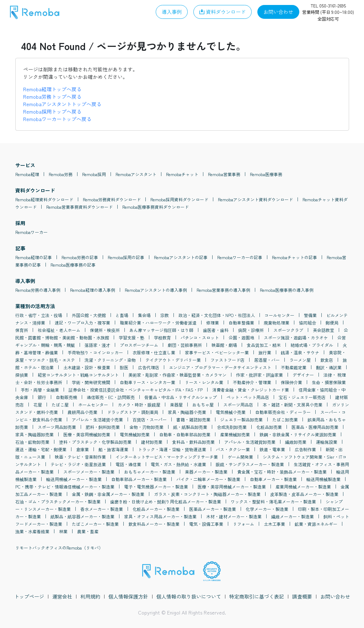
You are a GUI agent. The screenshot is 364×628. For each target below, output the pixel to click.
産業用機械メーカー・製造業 (303, 487)
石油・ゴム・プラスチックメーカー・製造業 (58, 501)
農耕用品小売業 (82, 412)
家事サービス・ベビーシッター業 (217, 352)
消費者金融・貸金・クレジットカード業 (250, 390)
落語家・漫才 (97, 345)
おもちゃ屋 (203, 405)
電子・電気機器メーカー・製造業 (156, 487)
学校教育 (162, 337)
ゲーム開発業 (240, 457)
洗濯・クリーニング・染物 (110, 360)
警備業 (310, 315)
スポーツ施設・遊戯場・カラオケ (296, 337)
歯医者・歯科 (216, 330)
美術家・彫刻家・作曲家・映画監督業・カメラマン (177, 375)
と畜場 (122, 315)
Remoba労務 (61, 174)
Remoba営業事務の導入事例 (223, 290)
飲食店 (326, 360)
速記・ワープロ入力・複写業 (82, 323)
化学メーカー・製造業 (267, 509)
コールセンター (279, 315)
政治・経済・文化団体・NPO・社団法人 (216, 315)
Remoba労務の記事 (79, 257)
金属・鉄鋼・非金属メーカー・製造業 (108, 494)
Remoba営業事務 (224, 174)
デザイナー (303, 375)
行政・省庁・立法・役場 (38, 315)
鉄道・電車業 (272, 449)
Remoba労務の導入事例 (37, 290)
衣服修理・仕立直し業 (154, 352)
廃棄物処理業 (276, 323)
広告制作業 (305, 449)
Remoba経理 (27, 174)
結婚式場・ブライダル (311, 345)
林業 (63, 531)
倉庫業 (82, 449)
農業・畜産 (87, 531)
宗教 (164, 315)
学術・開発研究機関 (91, 382)
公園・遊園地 (241, 337)
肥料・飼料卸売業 (103, 427)
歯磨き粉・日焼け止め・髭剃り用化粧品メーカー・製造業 (165, 501)
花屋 (37, 405)
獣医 (124, 367)
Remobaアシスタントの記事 (181, 257)
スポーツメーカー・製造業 (88, 472)
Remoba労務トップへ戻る (52, 96)
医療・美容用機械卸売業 (86, 434)
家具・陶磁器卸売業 (34, 434)
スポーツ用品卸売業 (57, 427)
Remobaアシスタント (136, 174)
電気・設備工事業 (206, 524)
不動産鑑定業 (293, 367)
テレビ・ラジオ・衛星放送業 (78, 464)
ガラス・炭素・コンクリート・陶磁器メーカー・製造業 (207, 494)
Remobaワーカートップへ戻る (57, 118)
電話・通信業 (128, 464)
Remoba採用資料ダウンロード (179, 199)
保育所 (21, 330)
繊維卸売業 (295, 442)
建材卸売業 (151, 442)
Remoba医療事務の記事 (73, 265)
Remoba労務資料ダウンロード (112, 199)
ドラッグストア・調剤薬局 (132, 412)
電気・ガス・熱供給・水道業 (178, 464)
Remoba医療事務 (266, 174)
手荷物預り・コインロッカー (95, 352)
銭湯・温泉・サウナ (300, 352)
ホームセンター (93, 405)
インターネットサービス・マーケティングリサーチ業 (167, 457)
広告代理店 (148, 367)
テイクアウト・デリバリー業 (173, 360)
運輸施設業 (326, 442)
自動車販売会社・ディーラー (283, 412)
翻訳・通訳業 (329, 367)
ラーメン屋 (300, 360)
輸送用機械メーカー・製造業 (74, 479)
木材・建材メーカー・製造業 (234, 516)
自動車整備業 (241, 323)
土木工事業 (274, 524)
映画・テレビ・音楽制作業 (80, 457)
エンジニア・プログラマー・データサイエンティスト (220, 367)
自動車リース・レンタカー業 (147, 382)
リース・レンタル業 (204, 382)
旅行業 (264, 352)
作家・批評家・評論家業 (259, 375)
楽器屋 (176, 405)
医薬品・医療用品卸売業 (314, 427)
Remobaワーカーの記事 (239, 257)
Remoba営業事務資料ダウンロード (79, 207)
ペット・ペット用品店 (247, 397)
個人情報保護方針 (128, 596)
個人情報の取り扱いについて (188, 596)
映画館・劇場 (224, 345)
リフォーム (243, 524)
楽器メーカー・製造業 (206, 472)
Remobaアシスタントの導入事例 (156, 290)
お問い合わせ (335, 596)
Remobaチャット (182, 174)
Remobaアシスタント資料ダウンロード (255, 199)
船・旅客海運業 (113, 449)
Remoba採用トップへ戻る (52, 111)
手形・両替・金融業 (40, 390)
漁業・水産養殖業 (32, 531)
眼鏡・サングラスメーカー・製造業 (250, 464)
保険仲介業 (291, 382)
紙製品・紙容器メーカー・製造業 (82, 516)
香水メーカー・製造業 (101, 509)
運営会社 (62, 596)
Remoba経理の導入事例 (92, 290)
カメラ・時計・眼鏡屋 (139, 405)
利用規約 (90, 596)
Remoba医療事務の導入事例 (287, 290)
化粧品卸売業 (269, 427)
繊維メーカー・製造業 (292, 516)
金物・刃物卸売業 (146, 427)
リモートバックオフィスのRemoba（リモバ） (59, 548)
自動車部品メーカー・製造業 (139, 479)
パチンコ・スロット (200, 337)
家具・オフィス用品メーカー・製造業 (160, 516)
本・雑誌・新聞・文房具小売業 (292, 405)
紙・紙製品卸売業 (190, 427)
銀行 (42, 397)
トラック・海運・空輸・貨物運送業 (172, 449)
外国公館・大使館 (89, 315)
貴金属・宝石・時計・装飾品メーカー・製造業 (282, 472)
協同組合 (307, 323)
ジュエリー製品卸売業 (241, 419)
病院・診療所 (251, 330)
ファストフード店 (227, 360)
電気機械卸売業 (135, 434)
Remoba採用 (94, 174)
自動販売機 (66, 397)
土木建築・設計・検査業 (86, 367)
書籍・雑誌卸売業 (193, 419)
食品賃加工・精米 (264, 345)
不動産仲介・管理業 (252, 382)
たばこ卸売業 (285, 419)
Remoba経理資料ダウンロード (44, 199)
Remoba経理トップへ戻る (52, 89)
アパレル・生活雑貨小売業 (97, 419)
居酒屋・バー (267, 360)
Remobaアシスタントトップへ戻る (62, 104)
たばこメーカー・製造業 (95, 524)
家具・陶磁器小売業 (187, 412)
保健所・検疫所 (105, 330)
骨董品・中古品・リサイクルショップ (180, 397)
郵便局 (332, 323)
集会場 (144, 315)
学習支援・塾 (131, 337)
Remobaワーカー (31, 232)
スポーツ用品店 (238, 405)
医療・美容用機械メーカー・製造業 (232, 487)
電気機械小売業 (231, 412)
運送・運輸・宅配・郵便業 (40, 449)
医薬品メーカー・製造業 (212, 509)
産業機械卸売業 (235, 434)
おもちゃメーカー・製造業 (149, 472)
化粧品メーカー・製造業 (156, 509)
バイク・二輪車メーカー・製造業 (208, 479)
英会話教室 (323, 330)
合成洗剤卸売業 (232, 427)
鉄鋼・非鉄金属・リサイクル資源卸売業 (297, 434)
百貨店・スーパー (150, 419)
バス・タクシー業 (233, 449)
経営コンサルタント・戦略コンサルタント (78, 375)
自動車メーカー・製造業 (273, 479)
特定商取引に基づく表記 (256, 596)
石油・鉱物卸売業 (32, 442)
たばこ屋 (60, 405)
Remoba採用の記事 (126, 257)
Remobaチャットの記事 (294, 257)
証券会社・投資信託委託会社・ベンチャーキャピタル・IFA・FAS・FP (136, 390)
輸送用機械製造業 (323, 479)
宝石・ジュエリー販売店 (302, 397)
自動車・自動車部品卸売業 (184, 434)
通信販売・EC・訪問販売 (111, 397)
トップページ (29, 596)
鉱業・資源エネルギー (316, 524)
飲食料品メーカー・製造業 (154, 524)
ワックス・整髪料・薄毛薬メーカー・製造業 (273, 501)
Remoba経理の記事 (33, 257)
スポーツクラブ (288, 330)
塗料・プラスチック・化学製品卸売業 (95, 442)
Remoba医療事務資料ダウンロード (155, 207)
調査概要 (302, 596)
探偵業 (21, 375)
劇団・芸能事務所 (185, 345)
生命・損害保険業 (329, 382)
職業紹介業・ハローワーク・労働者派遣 (158, 323)
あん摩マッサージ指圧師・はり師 (161, 330)
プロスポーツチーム (139, 345)
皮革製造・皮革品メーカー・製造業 (304, 494)
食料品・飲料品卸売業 (193, 442)
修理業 (212, 323)
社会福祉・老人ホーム (59, 330)
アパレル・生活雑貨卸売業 (249, 442)
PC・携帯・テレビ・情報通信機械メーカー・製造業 (64, 487)
